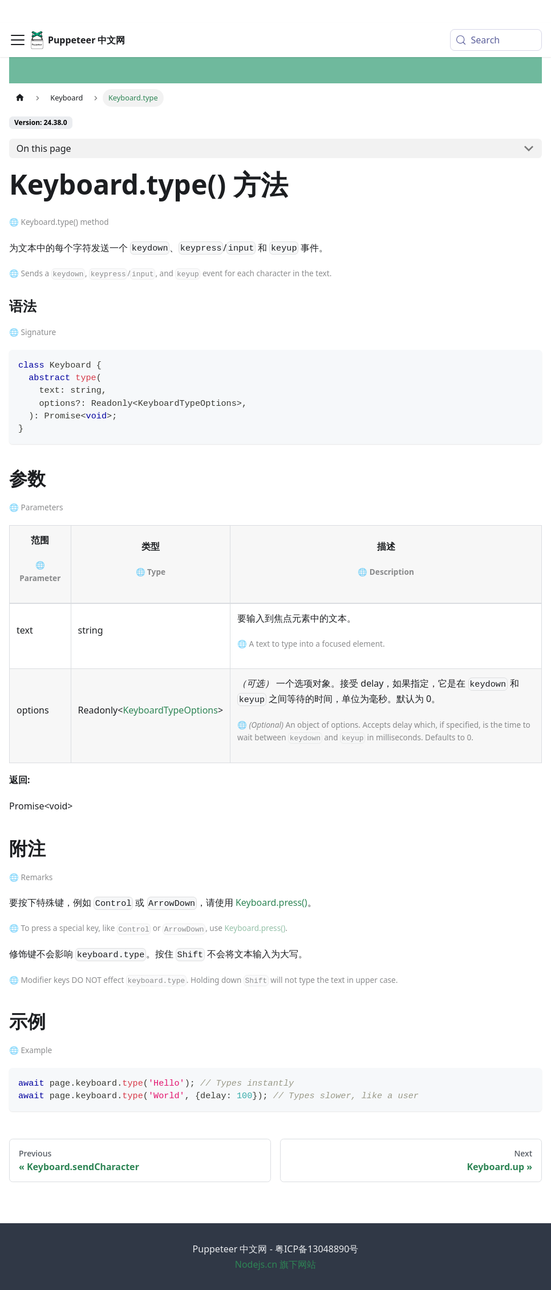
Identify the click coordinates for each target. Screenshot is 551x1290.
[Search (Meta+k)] (496, 17)
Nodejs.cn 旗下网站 (276, 1264)
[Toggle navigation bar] (17, 17)
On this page (44, 148)
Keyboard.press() (271, 902)
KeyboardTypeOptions (170, 710)
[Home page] (20, 98)
